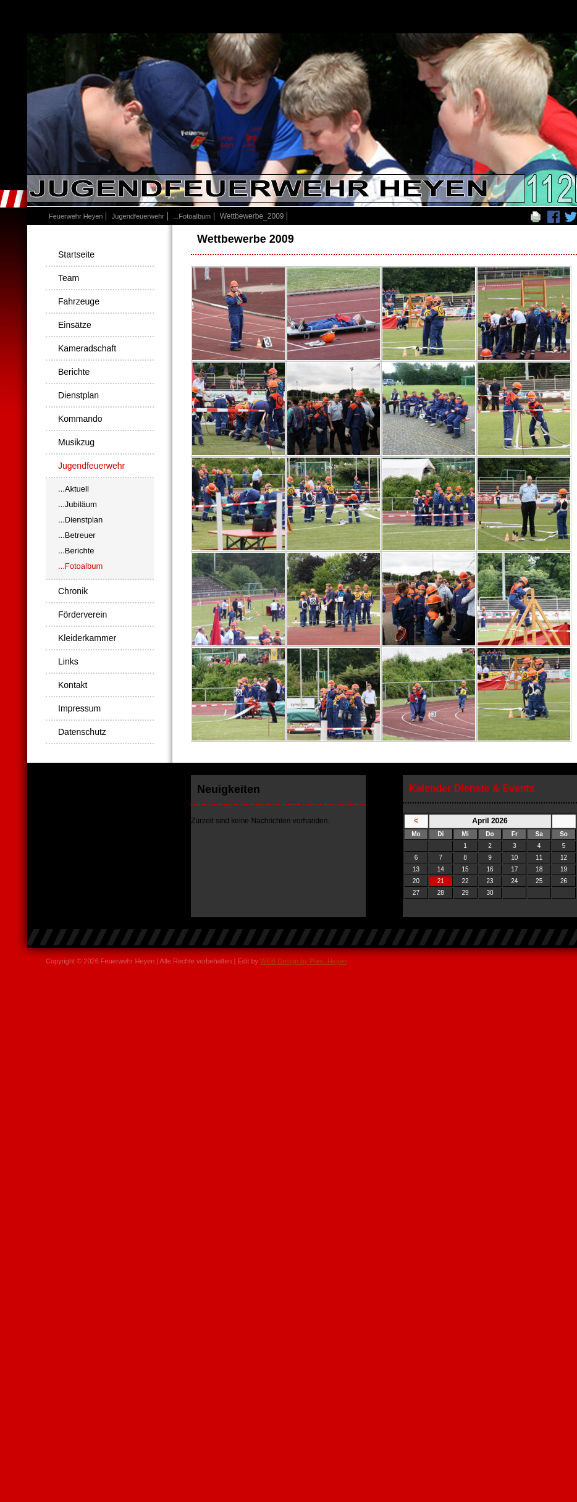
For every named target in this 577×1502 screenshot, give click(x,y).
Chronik (73, 591)
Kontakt (72, 685)
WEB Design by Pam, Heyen (303, 961)
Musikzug (76, 442)
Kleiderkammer (87, 638)
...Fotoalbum (192, 216)
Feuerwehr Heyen (76, 216)
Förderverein (82, 614)
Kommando (80, 419)
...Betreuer (77, 535)
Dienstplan (78, 395)
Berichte (74, 372)
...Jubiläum (77, 504)
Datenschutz (82, 732)
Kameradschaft (87, 348)
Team (68, 278)
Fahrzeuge (78, 301)
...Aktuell (73, 488)
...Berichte (76, 550)
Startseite (76, 254)
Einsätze (74, 325)
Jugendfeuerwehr (138, 216)
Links (68, 661)
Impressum (79, 708)
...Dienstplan (80, 519)
